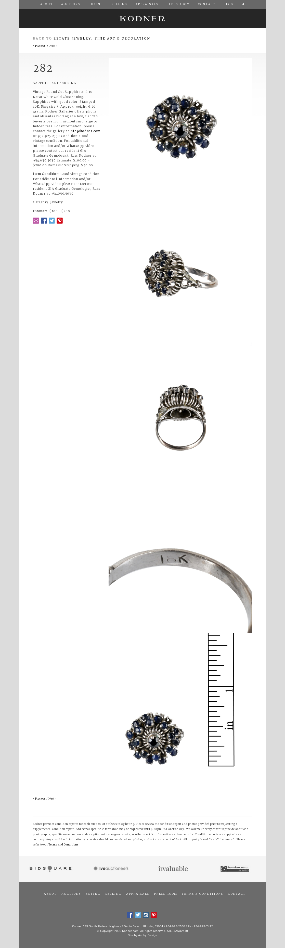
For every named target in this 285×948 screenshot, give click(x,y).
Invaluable (173, 869)
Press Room (165, 894)
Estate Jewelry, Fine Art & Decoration (102, 38)
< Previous (39, 46)
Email (36, 221)
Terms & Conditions (202, 894)
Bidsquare (50, 869)
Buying (92, 894)
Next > (53, 46)
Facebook (44, 221)
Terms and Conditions (63, 845)
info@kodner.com (85, 131)
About (50, 894)
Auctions (71, 894)
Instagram (146, 915)
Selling (113, 894)
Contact (236, 894)
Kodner (142, 18)
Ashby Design (147, 935)
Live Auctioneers (112, 869)
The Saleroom (235, 869)
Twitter (52, 221)
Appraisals (137, 894)
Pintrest (60, 221)
